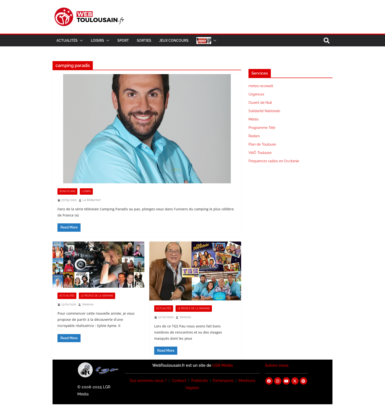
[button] (80, 40)
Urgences (256, 94)
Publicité (199, 380)
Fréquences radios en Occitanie (273, 161)
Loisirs (97, 40)
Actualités (67, 40)
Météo (253, 119)
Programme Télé (261, 128)
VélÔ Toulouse (260, 153)
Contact (179, 380)
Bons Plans (67, 191)
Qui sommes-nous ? (148, 380)
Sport (123, 40)
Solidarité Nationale (264, 111)
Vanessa (88, 304)
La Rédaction (91, 200)
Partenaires (223, 380)
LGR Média (222, 365)
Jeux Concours (174, 40)
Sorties (144, 40)
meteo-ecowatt (260, 86)
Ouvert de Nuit (260, 103)
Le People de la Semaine (97, 295)
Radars (254, 136)
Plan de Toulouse (262, 144)
